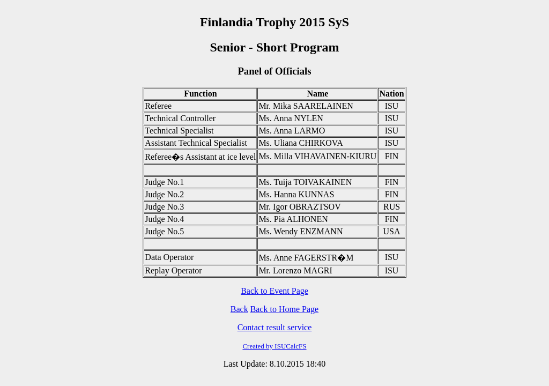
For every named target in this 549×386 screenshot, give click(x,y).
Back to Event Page (274, 290)
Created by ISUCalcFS (274, 346)
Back (239, 309)
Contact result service (275, 327)
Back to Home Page (284, 309)
